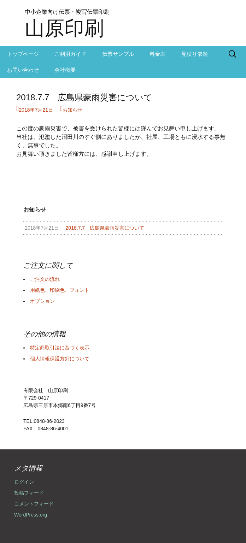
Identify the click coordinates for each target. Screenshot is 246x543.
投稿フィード (29, 493)
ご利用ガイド (70, 54)
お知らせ (72, 110)
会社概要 (65, 70)
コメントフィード (34, 504)
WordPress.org (30, 515)
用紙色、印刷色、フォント (59, 290)
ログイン (24, 482)
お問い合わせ (23, 70)
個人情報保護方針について (59, 358)
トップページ (23, 54)
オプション (42, 301)
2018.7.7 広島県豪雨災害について (84, 97)
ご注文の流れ (45, 279)
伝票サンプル (118, 54)
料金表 (157, 54)
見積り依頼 (194, 54)
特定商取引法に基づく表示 (59, 347)
